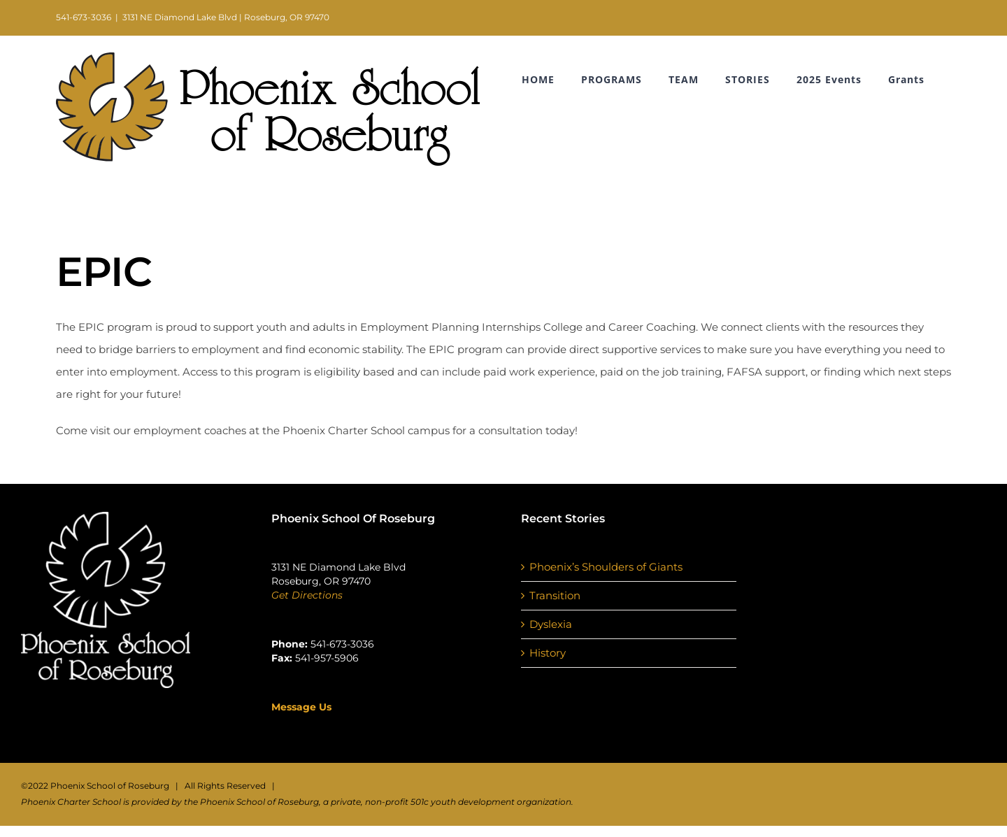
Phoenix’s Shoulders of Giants (606, 566)
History (547, 652)
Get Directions (307, 595)
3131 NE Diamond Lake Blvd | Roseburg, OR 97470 (225, 17)
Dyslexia (550, 624)
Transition (554, 595)
